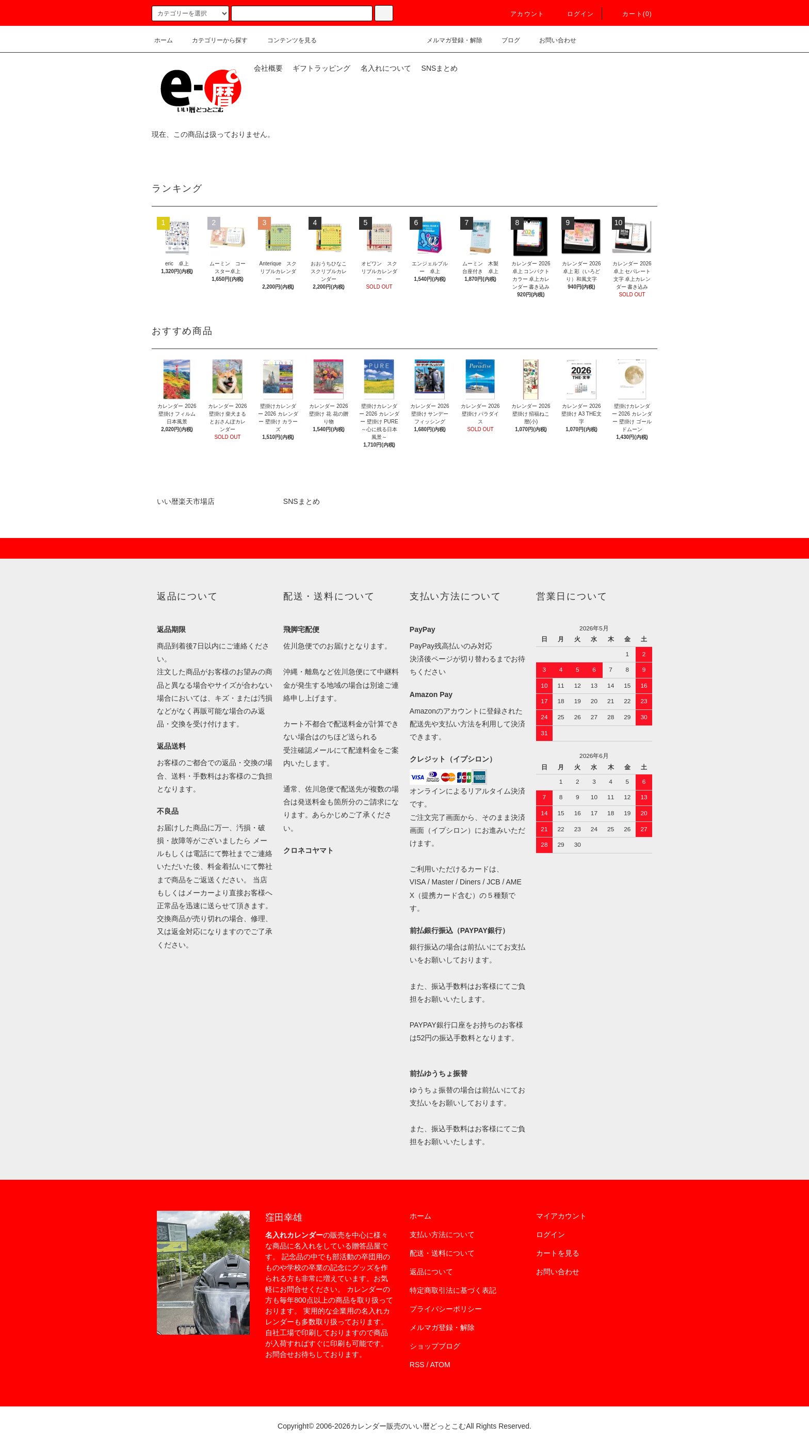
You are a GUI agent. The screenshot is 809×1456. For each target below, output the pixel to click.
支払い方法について (442, 1234)
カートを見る (557, 1253)
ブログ (504, 40)
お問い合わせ (551, 40)
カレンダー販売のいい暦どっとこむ (408, 1426)
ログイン (574, 14)
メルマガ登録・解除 (448, 40)
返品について (431, 1272)
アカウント (521, 14)
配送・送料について (442, 1253)
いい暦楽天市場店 (186, 501)
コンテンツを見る (286, 40)
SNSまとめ (440, 68)
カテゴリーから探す (214, 40)
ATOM (440, 1364)
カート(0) (631, 14)
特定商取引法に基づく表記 (453, 1290)
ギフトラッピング (321, 68)
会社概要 (268, 68)
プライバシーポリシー (446, 1309)
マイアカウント (561, 1216)
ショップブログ (435, 1346)
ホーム (163, 40)
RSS (417, 1364)
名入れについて (386, 68)
